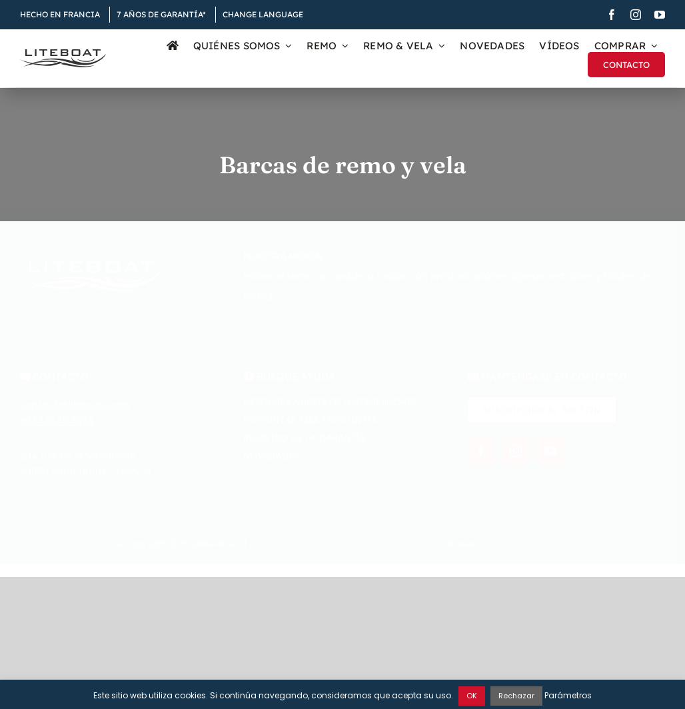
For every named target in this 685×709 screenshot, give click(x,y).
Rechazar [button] (516, 695)
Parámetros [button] (568, 695)
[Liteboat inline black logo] (63, 54)
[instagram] (635, 14)
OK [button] (471, 695)
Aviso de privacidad (291, 551)
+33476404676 (57, 429)
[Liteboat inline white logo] (91, 274)
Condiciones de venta (386, 551)
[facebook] (611, 14)
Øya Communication (525, 551)
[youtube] (659, 14)
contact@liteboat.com (75, 413)
